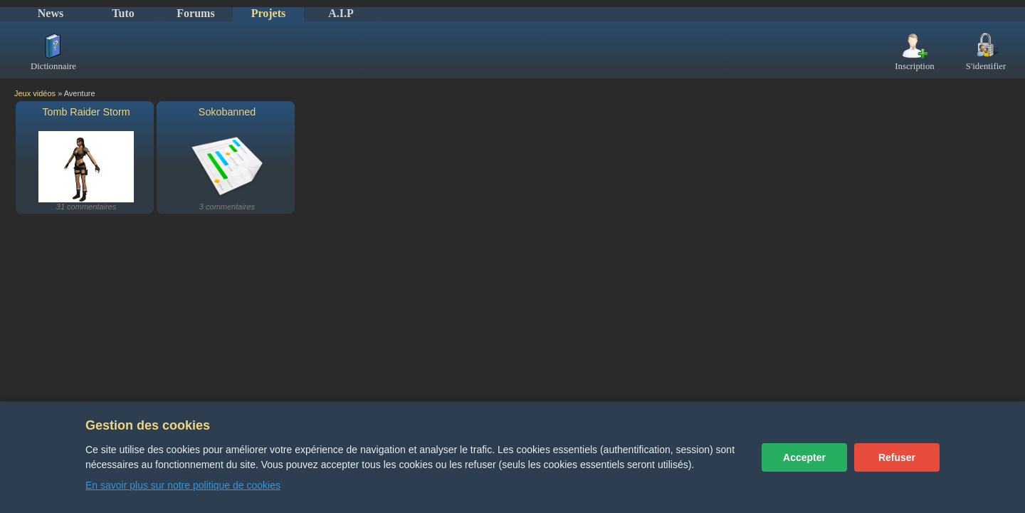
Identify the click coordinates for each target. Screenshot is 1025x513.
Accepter (804, 457)
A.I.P (341, 13)
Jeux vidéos (35, 93)
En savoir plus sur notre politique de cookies (182, 485)
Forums (195, 13)
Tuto (123, 13)
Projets (268, 13)
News (50, 13)
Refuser (896, 457)
